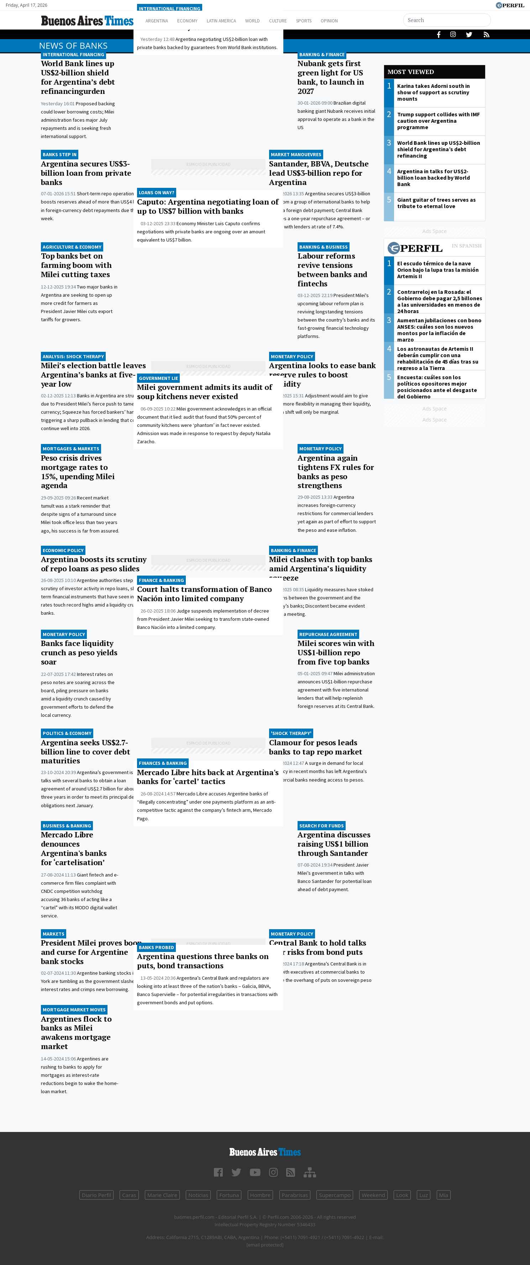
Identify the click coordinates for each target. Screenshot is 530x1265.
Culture (296, 20)
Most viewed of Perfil (435, 249)
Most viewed (411, 72)
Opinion (354, 20)
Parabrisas (295, 1194)
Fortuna (229, 1194)
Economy (193, 20)
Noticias (198, 1194)
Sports (325, 20)
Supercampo (335, 1194)
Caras (129, 1194)
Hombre (260, 1194)
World (267, 20)
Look (402, 1194)
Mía (443, 1194)
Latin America (231, 20)
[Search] (447, 20)
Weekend (373, 1194)
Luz (423, 1194)
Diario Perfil (96, 1194)
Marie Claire (162, 1194)
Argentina (159, 20)
